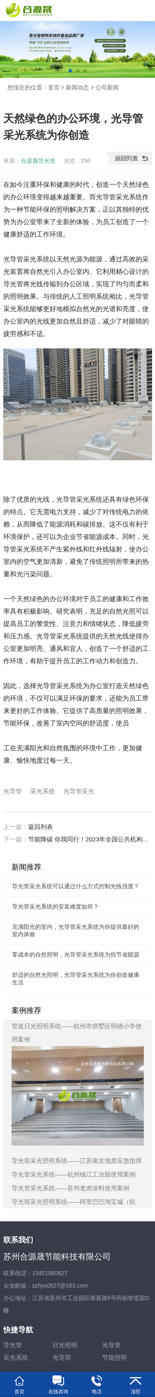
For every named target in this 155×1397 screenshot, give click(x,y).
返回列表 (40, 826)
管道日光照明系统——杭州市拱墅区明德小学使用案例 (78, 1084)
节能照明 (114, 1357)
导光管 (12, 1345)
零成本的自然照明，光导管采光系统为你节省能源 (75, 954)
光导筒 (61, 1357)
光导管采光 (78, 791)
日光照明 (64, 1345)
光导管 (12, 791)
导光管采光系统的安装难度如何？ (55, 906)
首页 (54, 87)
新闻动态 (77, 87)
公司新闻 (107, 87)
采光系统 (42, 791)
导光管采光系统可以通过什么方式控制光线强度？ (75, 886)
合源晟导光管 (38, 160)
